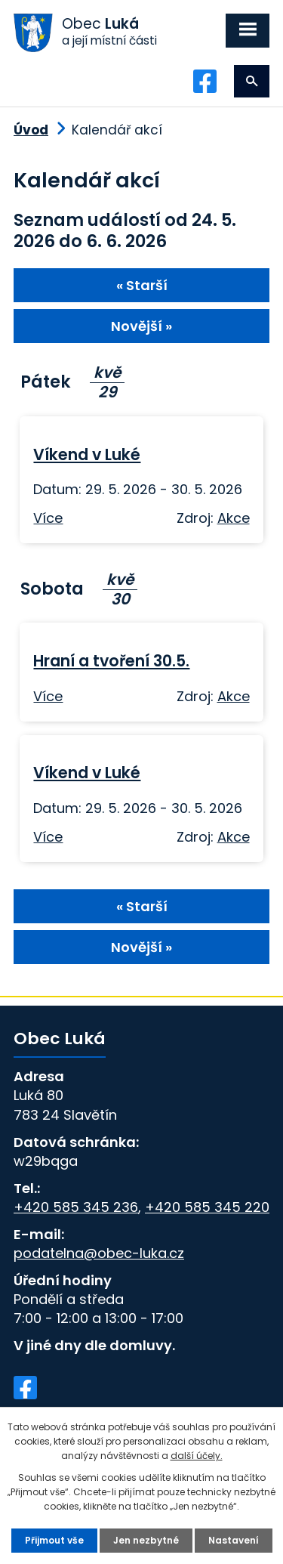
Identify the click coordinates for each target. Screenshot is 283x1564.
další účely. (197, 1455)
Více (48, 517)
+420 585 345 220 (207, 1207)
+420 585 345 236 (76, 1207)
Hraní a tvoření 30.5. (111, 661)
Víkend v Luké (86, 454)
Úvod (31, 130)
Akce (233, 517)
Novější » (141, 326)
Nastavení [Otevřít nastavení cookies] (233, 1540)
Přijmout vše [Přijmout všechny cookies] (54, 1540)
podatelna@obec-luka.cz (99, 1253)
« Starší (142, 285)
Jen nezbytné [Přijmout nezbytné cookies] (146, 1540)
